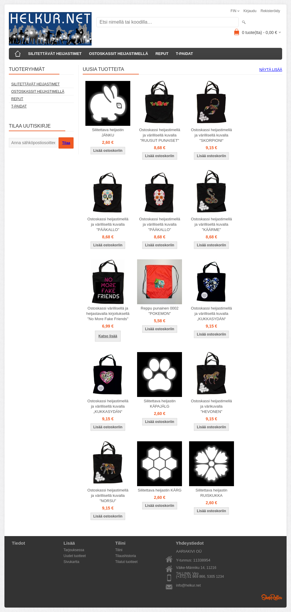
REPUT (161, 53)
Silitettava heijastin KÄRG (159, 490)
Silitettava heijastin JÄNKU (108, 132)
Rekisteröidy (270, 11)
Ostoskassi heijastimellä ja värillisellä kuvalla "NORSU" (108, 495)
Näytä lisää (270, 70)
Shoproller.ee (271, 597)
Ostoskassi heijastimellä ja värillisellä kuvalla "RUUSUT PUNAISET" (159, 135)
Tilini (118, 550)
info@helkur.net (188, 585)
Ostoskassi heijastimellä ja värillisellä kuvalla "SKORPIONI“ (211, 135)
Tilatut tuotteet (126, 562)
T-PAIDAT (184, 53)
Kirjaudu (249, 11)
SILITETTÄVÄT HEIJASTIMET (55, 53)
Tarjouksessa (74, 550)
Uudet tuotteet (75, 556)
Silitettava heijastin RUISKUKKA (211, 493)
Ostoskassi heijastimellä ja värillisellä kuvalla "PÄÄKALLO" (108, 224)
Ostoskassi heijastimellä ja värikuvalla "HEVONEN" (211, 406)
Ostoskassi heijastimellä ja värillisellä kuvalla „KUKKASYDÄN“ (211, 313)
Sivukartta (71, 562)
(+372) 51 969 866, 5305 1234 (200, 576)
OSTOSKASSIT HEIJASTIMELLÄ (118, 53)
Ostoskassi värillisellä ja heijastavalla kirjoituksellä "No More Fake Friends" (107, 313)
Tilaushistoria (125, 556)
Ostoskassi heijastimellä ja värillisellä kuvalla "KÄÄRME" (211, 224)
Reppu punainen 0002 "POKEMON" (159, 311)
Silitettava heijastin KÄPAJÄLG (160, 403)
